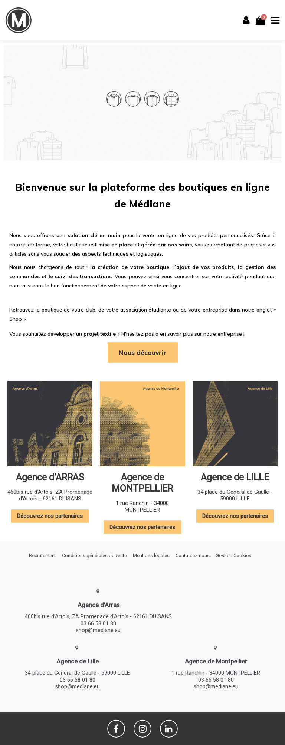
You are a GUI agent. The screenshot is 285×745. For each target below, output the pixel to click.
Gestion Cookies (233, 555)
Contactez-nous (193, 555)
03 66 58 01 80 (98, 623)
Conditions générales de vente (94, 555)
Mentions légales (151, 555)
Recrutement (42, 555)
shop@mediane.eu (98, 630)
